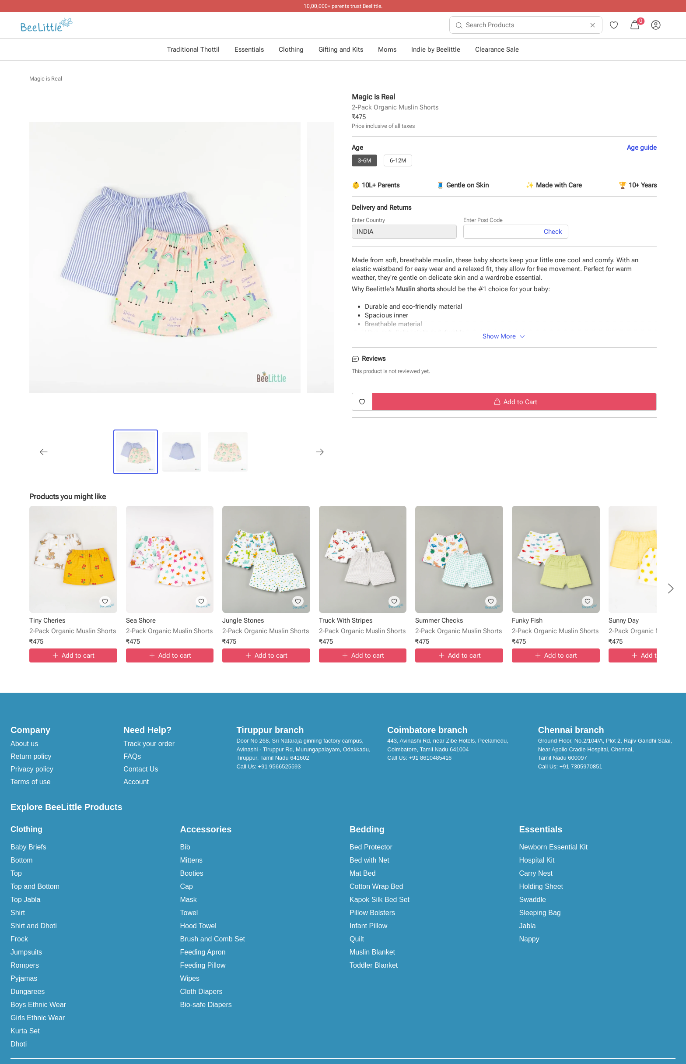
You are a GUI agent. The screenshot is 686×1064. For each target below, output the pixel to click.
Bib (185, 847)
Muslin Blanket (372, 952)
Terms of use (30, 782)
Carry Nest (536, 873)
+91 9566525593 (279, 766)
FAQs (132, 756)
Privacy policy (31, 769)
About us (24, 743)
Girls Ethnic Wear (37, 1018)
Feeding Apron (203, 952)
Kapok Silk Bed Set (380, 899)
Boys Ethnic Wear (38, 1004)
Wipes (190, 978)
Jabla (527, 926)
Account (136, 782)
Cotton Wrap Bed (376, 886)
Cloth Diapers (201, 991)
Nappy (529, 939)
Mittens (191, 860)
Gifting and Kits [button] (340, 49)
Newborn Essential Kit (553, 847)
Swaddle (532, 899)
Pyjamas (23, 978)
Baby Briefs (28, 847)
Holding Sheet (541, 886)
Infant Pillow (368, 926)
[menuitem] (47, 25)
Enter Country (368, 221)
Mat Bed (363, 873)
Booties (191, 873)
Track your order (149, 743)
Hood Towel (198, 926)
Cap (186, 886)
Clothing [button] (291, 49)
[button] (670, 588)
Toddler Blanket (374, 965)
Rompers (24, 965)
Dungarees (27, 991)
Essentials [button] (249, 49)
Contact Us (140, 769)
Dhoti (18, 1044)
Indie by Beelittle (435, 49)
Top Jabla (25, 899)
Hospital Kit (537, 860)
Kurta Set (25, 1031)
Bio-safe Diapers (206, 1004)
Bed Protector (371, 847)
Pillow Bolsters (372, 912)
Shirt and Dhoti (33, 926)
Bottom (21, 860)
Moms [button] (387, 49)
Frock (19, 939)
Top (16, 873)
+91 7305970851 (581, 766)
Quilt (357, 939)
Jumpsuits (26, 952)
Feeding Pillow (203, 965)
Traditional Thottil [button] (193, 49)
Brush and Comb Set (212, 939)
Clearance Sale (497, 49)
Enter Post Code (483, 221)
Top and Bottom (35, 886)
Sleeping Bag (540, 912)
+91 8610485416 (430, 757)
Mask (188, 899)
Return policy (30, 756)
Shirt (17, 912)
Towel (189, 912)
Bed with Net (369, 860)
